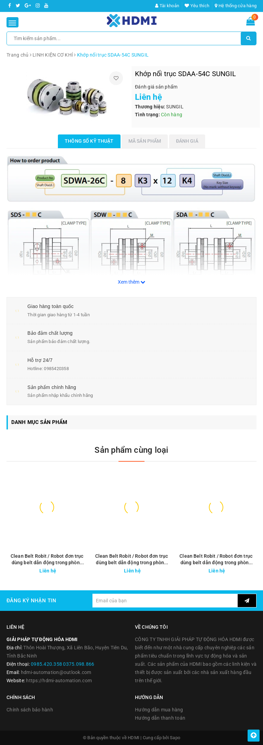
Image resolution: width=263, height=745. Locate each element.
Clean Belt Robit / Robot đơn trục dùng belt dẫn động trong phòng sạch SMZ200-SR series (47, 559)
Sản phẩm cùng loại (131, 450)
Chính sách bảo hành (30, 709)
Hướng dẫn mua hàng (159, 709)
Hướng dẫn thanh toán (160, 718)
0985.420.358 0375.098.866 (62, 664)
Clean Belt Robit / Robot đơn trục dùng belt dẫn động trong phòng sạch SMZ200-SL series (131, 559)
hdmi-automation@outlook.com (56, 672)
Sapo (175, 737)
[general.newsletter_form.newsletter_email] (165, 600)
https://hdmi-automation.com (59, 680)
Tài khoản (167, 5)
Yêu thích (197, 5)
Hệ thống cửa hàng (235, 5)
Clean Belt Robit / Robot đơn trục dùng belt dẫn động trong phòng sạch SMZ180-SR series (215, 559)
